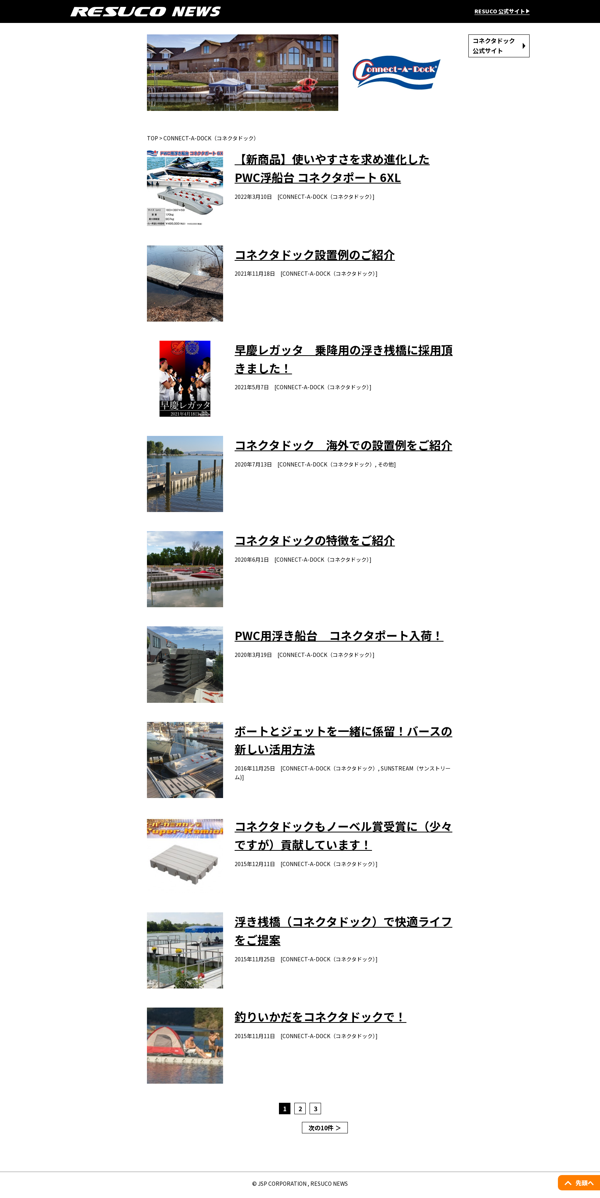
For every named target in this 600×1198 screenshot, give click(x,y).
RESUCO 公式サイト (499, 11)
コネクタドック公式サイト (494, 45)
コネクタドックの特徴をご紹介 (315, 541)
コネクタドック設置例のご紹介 (315, 254)
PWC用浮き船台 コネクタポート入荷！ (339, 637)
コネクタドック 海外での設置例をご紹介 (344, 445)
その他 (386, 465)
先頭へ (585, 1182)
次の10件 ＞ (324, 1130)
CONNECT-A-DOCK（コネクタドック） (211, 138)
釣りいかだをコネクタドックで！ (321, 1019)
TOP (152, 138)
